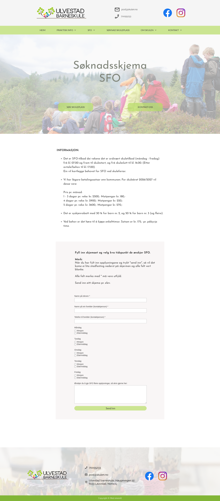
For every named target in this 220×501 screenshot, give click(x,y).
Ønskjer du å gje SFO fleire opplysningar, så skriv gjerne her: (100, 383)
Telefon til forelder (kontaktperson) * (89, 317)
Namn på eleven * (82, 296)
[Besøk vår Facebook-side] (167, 13)
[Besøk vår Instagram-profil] (181, 13)
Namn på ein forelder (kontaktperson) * (91, 306)
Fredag (77, 372)
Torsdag (77, 361)
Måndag (78, 327)
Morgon (80, 331)
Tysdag (77, 339)
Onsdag (77, 350)
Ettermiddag (82, 333)
